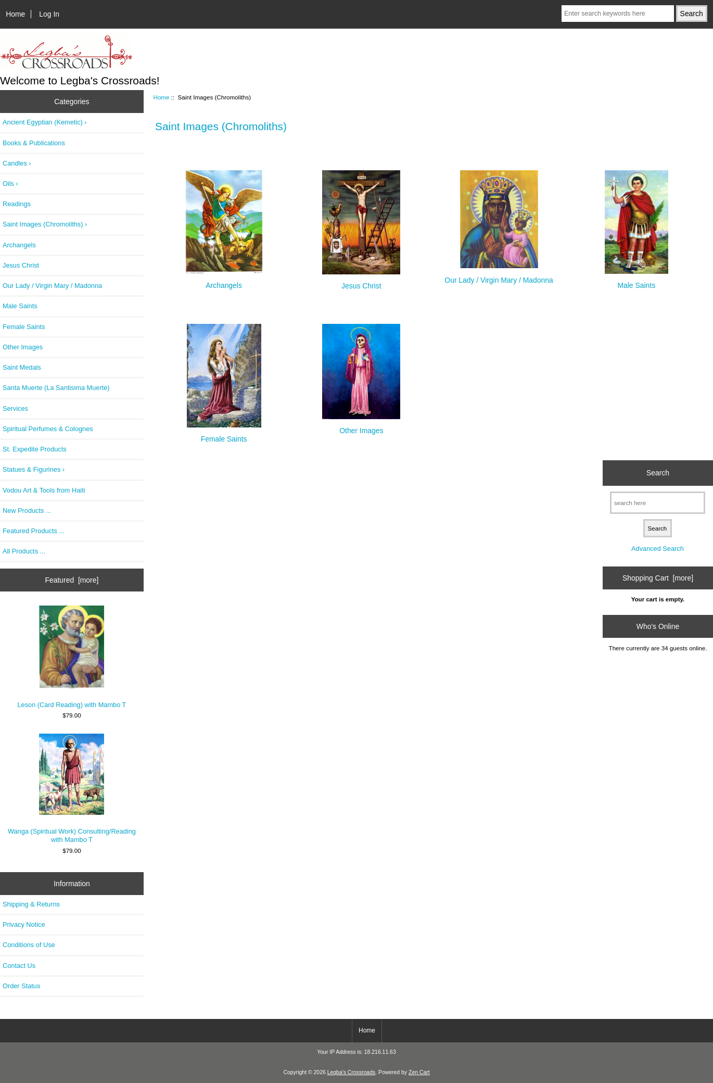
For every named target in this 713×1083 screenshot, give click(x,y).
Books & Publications (34, 143)
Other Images (23, 347)
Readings (17, 204)
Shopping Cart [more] (657, 578)
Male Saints (20, 306)
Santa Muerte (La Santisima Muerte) (56, 388)
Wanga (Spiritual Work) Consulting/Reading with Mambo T (72, 788)
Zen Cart (419, 1072)
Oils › (10, 183)
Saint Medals (22, 367)
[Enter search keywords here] (618, 13)
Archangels (19, 245)
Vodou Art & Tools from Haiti (44, 490)
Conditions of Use (29, 945)
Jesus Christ (21, 265)
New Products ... (27, 510)
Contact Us (19, 965)
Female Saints (24, 327)
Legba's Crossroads (351, 1072)
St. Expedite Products (35, 449)
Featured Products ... (34, 531)
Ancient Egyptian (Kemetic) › (45, 122)
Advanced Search (657, 548)
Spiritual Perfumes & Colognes (48, 429)
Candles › (17, 163)
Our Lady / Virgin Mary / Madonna (52, 285)
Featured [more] (72, 580)
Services (15, 408)
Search (657, 473)
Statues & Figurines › (34, 469)
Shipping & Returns (31, 904)
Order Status (21, 986)
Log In (49, 14)
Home (15, 14)
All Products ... (24, 551)
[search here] (657, 503)
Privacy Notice (24, 924)
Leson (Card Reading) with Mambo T (72, 657)
